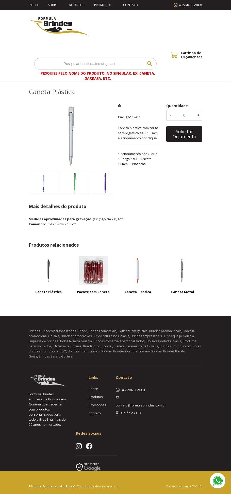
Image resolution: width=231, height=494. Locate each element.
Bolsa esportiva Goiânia (164, 341)
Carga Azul (129, 159)
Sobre (52, 5)
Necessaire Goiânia (67, 346)
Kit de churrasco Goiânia (111, 336)
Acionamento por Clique (139, 153)
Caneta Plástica (48, 291)
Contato (130, 5)
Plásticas (139, 164)
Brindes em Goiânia (57, 486)
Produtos (76, 5)
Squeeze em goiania (133, 331)
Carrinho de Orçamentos (191, 55)
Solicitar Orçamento (184, 134)
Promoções (103, 5)
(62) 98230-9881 (190, 5)
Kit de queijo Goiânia (179, 336)
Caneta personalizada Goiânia (136, 346)
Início (33, 5)
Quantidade (177, 105)
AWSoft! (197, 486)
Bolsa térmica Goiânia (76, 341)
